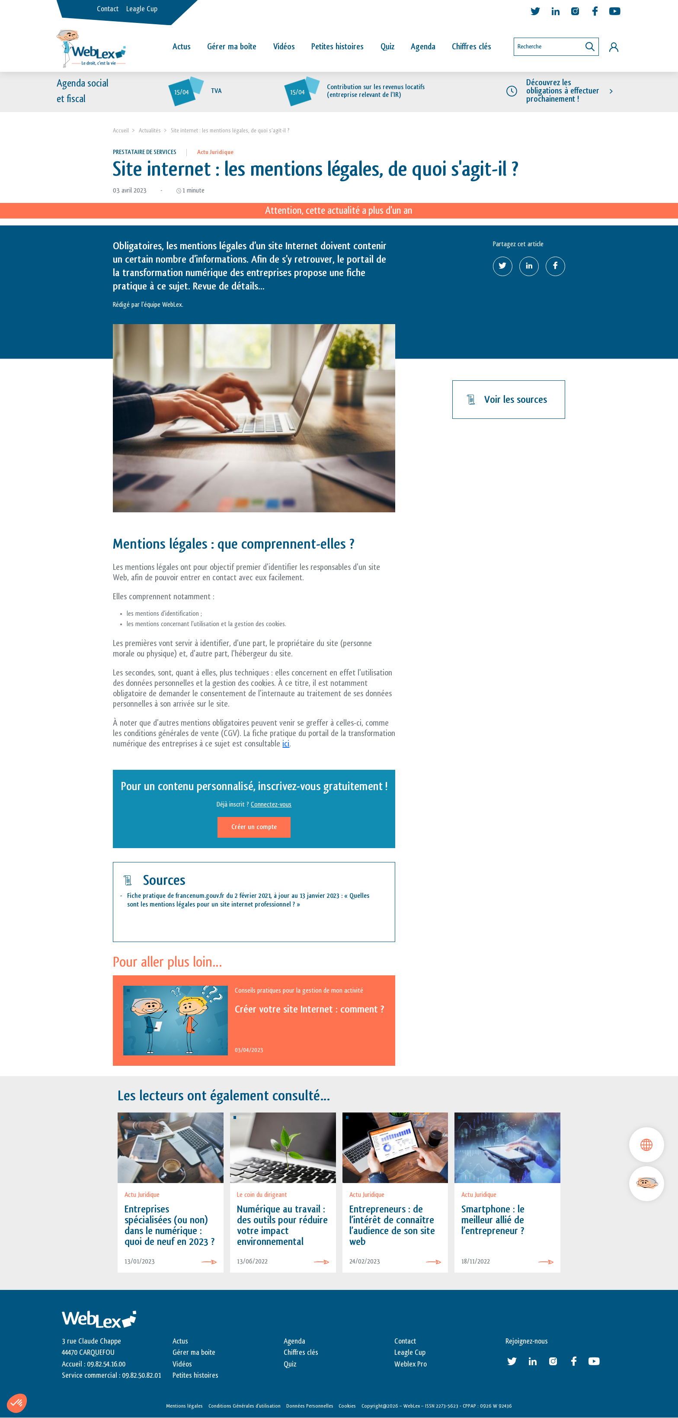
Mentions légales (184, 1406)
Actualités (150, 130)
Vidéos (284, 47)
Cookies (347, 1406)
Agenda (423, 47)
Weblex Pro (410, 1364)
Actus (182, 47)
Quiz (387, 47)
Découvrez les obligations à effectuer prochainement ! (562, 91)
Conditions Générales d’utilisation (244, 1406)
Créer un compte (254, 827)
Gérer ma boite (194, 1352)
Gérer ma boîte (231, 47)
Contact (107, 9)
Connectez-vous (271, 804)
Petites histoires (337, 47)
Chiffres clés (471, 47)
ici (285, 744)
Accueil (121, 130)
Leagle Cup (141, 9)
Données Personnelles (309, 1406)
